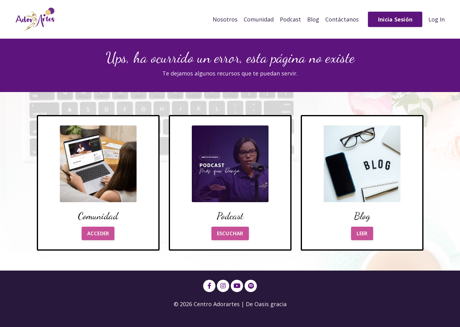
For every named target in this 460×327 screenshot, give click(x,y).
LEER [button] (362, 233)
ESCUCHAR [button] (230, 233)
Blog (313, 19)
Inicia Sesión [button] (395, 19)
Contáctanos (342, 19)
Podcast (290, 19)
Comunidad (259, 19)
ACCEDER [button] (98, 233)
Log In (436, 19)
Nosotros (225, 19)
